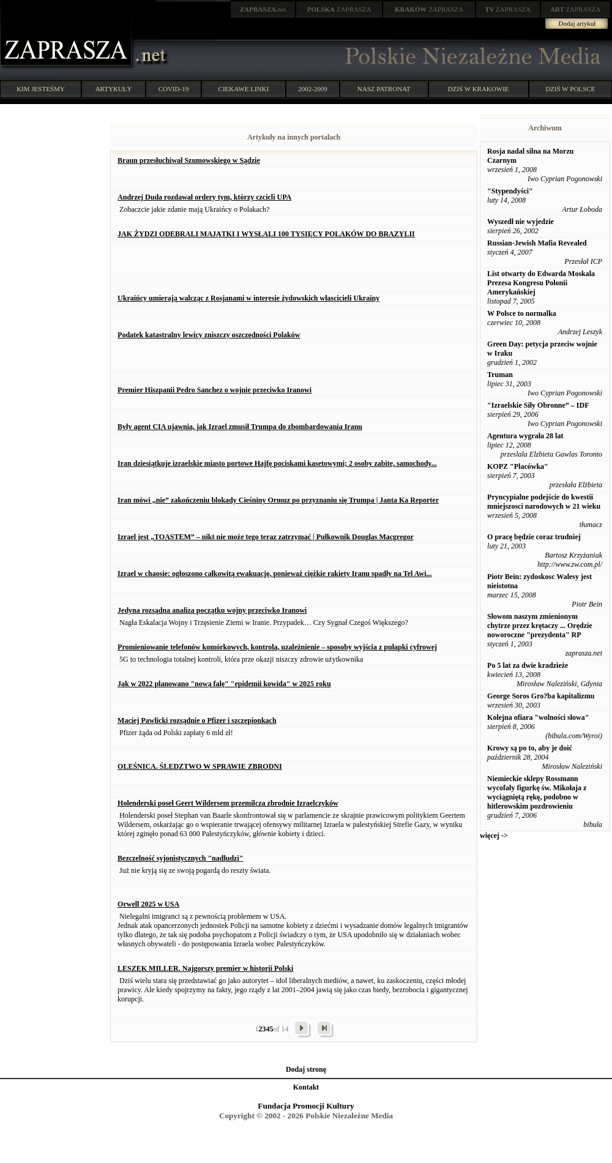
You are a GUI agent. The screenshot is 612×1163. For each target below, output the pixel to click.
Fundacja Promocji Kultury (306, 1105)
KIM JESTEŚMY (41, 88)
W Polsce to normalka (521, 313)
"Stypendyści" (510, 191)
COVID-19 (174, 88)
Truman (500, 374)
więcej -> (494, 835)
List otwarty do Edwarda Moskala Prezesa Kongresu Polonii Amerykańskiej (541, 282)
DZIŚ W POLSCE (570, 88)
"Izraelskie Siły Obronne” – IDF (538, 405)
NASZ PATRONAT (384, 88)
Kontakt (306, 1087)
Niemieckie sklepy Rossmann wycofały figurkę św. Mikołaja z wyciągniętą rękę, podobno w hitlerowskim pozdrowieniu (536, 792)
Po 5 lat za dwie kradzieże (527, 665)
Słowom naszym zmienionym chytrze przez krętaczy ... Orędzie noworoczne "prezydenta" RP (539, 625)
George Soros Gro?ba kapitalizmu (540, 696)
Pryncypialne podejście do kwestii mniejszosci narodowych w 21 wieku (543, 501)
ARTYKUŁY (113, 88)
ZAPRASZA (339, 9)
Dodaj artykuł (577, 23)
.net (263, 9)
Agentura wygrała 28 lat (525, 436)
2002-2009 (312, 88)
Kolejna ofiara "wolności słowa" (538, 717)
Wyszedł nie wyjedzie (520, 221)
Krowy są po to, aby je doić (529, 748)
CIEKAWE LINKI (243, 88)
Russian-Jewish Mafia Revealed (537, 243)
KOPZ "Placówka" (517, 466)
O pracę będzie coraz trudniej (534, 537)
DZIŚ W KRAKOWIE (478, 88)
